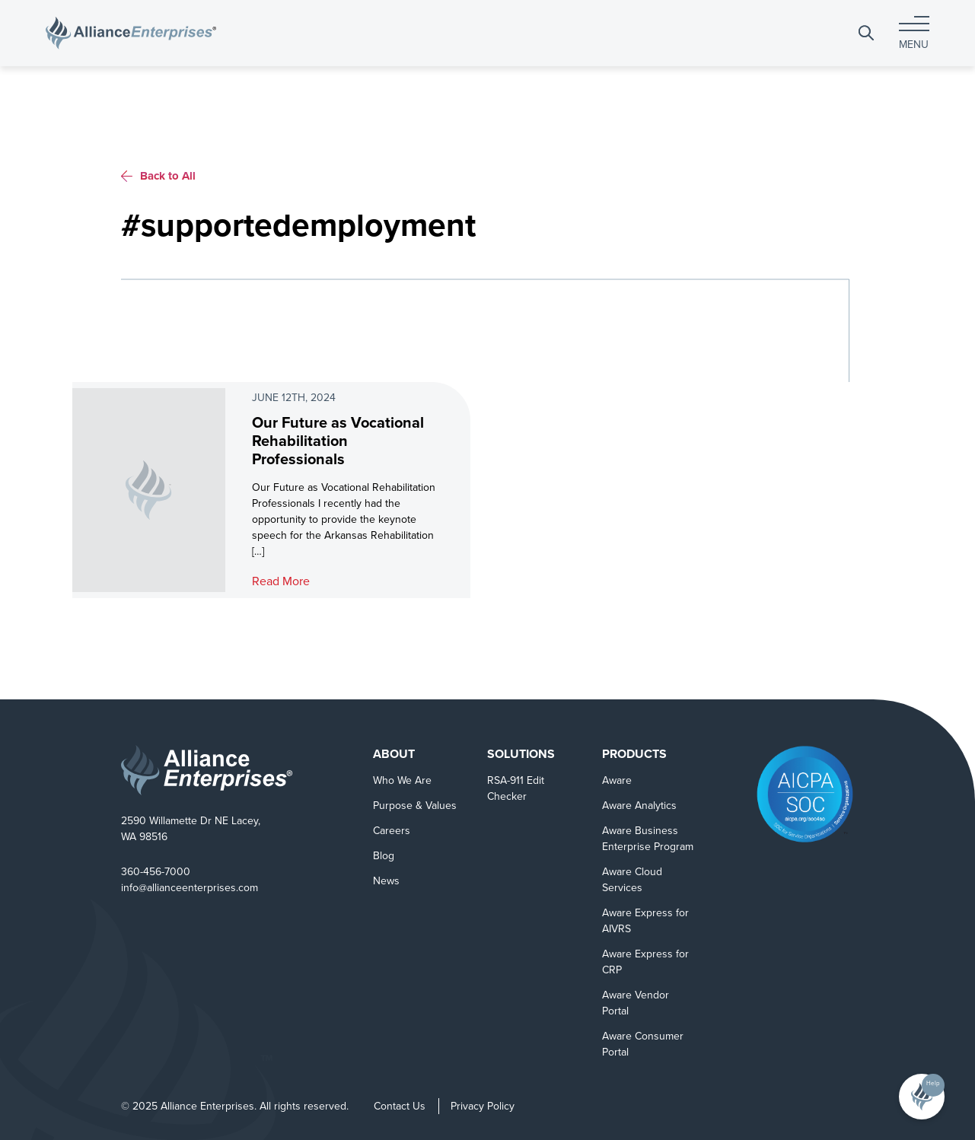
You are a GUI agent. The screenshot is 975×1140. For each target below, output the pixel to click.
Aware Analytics (639, 806)
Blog (383, 856)
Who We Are (402, 780)
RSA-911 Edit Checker (515, 788)
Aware (617, 780)
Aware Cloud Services (632, 880)
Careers (391, 831)
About (394, 754)
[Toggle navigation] (914, 33)
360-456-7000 (155, 872)
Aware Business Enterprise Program (647, 839)
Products (634, 754)
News (386, 881)
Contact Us (399, 1106)
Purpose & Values (415, 806)
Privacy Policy (483, 1106)
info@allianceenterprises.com (189, 888)
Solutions (521, 754)
